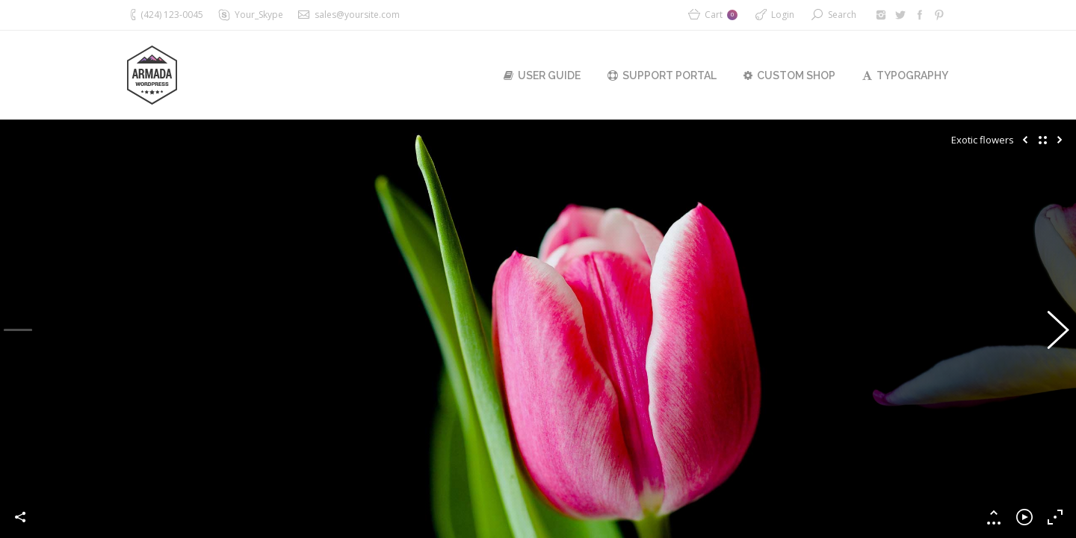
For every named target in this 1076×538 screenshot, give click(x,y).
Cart (721, 14)
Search (842, 14)
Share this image (20, 517)
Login (782, 14)
